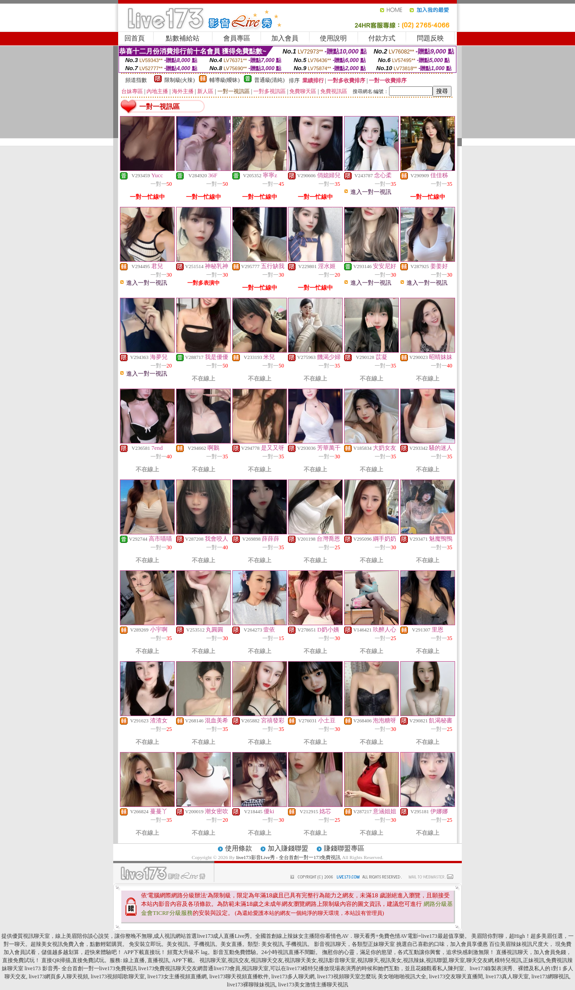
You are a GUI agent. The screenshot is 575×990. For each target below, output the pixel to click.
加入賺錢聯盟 (288, 848)
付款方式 (381, 38)
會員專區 (236, 38)
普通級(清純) (269, 80)
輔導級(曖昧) (224, 80)
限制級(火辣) (179, 80)
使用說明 (333, 38)
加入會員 (284, 38)
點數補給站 (182, 38)
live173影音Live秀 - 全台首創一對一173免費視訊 (288, 857)
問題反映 (430, 38)
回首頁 (134, 38)
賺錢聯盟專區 (344, 848)
